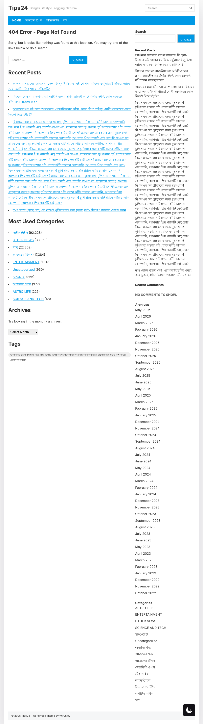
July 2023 (142, 534)
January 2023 (145, 573)
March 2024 (144, 481)
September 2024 (147, 441)
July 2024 (142, 455)
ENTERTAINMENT (26, 262)
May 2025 (142, 389)
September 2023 (147, 521)
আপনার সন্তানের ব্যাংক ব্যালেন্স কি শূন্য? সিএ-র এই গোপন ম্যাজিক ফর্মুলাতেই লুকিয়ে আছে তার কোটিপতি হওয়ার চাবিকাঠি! (163, 59)
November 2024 (147, 428)
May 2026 (142, 310)
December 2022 (147, 580)
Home (16, 20)
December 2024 (147, 422)
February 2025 (146, 408)
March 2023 (144, 560)
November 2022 (147, 586)
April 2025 (143, 395)
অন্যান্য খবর (143, 647)
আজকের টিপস (33, 20)
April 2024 (143, 474)
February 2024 (146, 488)
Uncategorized (24, 270)
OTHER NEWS (23, 240)
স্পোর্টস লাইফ (144, 693)
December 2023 (147, 501)
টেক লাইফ (142, 674)
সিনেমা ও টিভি (145, 687)
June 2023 (143, 540)
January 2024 (145, 494)
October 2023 (145, 514)
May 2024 (142, 468)
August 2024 (145, 448)
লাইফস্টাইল (52, 20)
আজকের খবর (22, 284)
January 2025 (145, 415)
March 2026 (144, 323)
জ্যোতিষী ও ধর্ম (145, 667)
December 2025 (147, 343)
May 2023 (142, 547)
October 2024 (145, 435)
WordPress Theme (44, 715)
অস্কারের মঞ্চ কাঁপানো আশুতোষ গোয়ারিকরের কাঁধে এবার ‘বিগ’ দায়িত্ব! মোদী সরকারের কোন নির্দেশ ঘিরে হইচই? (164, 91)
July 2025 (142, 375)
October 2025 (145, 356)
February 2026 (146, 329)
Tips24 (18, 7)
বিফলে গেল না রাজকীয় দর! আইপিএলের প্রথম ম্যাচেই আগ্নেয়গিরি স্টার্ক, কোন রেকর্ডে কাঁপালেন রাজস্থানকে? (163, 75)
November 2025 (147, 349)
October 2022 (145, 593)
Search (140, 32)
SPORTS (19, 277)
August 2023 (144, 527)
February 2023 (146, 567)
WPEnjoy (64, 715)
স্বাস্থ (65, 20)
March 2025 (144, 402)
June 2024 (143, 461)
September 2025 (147, 362)
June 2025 (143, 382)
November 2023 (147, 507)
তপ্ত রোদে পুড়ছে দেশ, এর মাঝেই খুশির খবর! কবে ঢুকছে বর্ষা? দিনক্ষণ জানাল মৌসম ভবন (69, 210)
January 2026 (145, 336)
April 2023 (143, 554)
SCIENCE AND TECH (28, 299)
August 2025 (144, 369)
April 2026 (143, 316)
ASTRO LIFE (22, 292)
